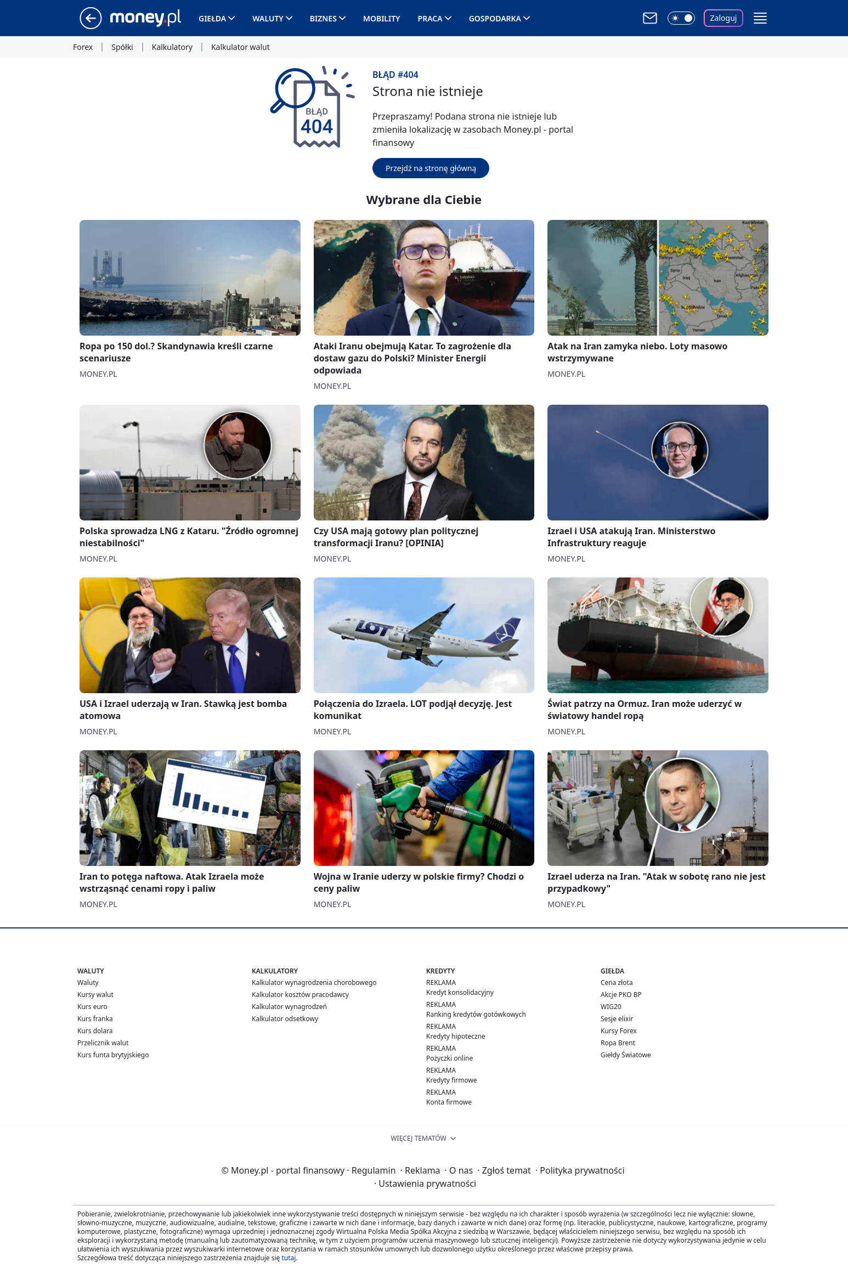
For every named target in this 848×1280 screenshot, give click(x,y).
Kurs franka (95, 1018)
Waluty (268, 18)
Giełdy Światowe (626, 1055)
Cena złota (617, 982)
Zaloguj (723, 18)
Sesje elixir (617, 1018)
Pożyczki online (449, 1058)
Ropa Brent (618, 1042)
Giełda (212, 18)
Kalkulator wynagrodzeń (289, 1006)
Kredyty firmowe (451, 1080)
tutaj (288, 1257)
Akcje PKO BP (621, 994)
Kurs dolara (95, 1030)
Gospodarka (495, 18)
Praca (430, 18)
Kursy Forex (619, 1030)
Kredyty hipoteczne (455, 1036)
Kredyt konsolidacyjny (460, 992)
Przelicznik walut (102, 1042)
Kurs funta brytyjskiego (113, 1055)
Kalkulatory (172, 47)
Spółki (122, 47)
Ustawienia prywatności (425, 1183)
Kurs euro (92, 1006)
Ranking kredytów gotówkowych (476, 1014)
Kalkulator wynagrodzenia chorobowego (314, 982)
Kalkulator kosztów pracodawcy (300, 994)
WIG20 (611, 1006)
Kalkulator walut (240, 47)
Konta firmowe (449, 1102)
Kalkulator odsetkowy (285, 1018)
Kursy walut (95, 994)
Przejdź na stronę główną (431, 168)
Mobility (381, 18)
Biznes (323, 18)
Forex (83, 47)
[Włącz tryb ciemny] (681, 18)
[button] (760, 18)
